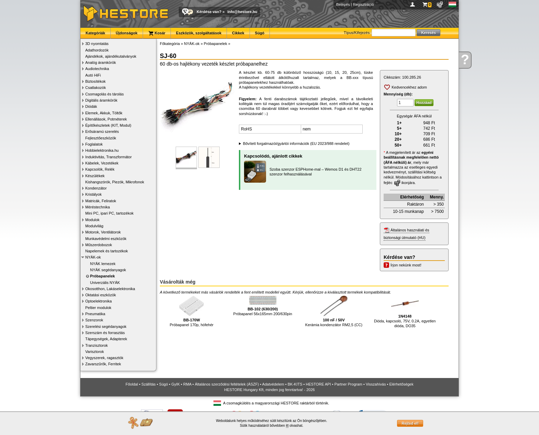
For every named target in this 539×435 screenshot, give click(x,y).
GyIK (176, 384)
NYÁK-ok (93, 257)
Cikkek (238, 33)
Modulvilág (94, 226)
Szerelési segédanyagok (105, 326)
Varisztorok (94, 352)
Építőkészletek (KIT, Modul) (108, 125)
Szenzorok (94, 320)
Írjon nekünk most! (405, 265)
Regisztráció (363, 4)
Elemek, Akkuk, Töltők (103, 113)
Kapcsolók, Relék (99, 169)
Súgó (260, 33)
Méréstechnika (97, 207)
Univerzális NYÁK (105, 283)
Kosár (156, 33)
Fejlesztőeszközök (100, 138)
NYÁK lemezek (103, 264)
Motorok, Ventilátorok (103, 232)
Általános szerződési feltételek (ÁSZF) (227, 384)
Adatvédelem (273, 384)
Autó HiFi (93, 75)
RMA (187, 384)
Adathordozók (97, 50)
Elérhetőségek (401, 384)
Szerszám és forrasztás (105, 333)
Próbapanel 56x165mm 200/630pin (262, 306)
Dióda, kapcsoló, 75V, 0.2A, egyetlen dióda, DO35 (405, 312)
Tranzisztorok (96, 345)
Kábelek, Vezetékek (102, 163)
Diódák (91, 106)
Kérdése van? (209, 12)
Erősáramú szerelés (102, 131)
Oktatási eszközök (100, 295)
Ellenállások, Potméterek (106, 119)
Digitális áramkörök (101, 100)
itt (287, 425)
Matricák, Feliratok (100, 201)
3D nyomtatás (97, 44)
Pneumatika (95, 314)
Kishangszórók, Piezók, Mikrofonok (114, 182)
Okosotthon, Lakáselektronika (110, 289)
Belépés (343, 4)
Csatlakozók (95, 87)
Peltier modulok (98, 308)
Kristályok (93, 194)
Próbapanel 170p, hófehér (191, 311)
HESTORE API (318, 384)
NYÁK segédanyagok (108, 270)
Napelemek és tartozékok (106, 251)
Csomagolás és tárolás (104, 94)
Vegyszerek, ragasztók (104, 358)
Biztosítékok (95, 81)
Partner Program (348, 384)
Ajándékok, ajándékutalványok (110, 56)
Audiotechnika (97, 69)
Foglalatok (94, 144)
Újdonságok (127, 33)
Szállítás (148, 384)
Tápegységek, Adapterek (106, 339)
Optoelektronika (98, 301)
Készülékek (94, 176)
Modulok (92, 220)
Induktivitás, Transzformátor (108, 157)
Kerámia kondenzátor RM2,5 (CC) (333, 311)
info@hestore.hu (242, 12)
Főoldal (131, 384)
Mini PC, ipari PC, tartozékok (109, 213)
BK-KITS (295, 384)
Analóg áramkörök (100, 62)
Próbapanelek (102, 276)
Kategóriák (95, 33)
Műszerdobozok (98, 245)
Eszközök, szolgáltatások (198, 33)
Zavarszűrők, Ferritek (103, 364)
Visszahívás (376, 384)
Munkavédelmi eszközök (105, 239)
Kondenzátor (96, 188)
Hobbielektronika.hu (102, 150)
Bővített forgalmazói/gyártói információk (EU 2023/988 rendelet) (296, 143)
